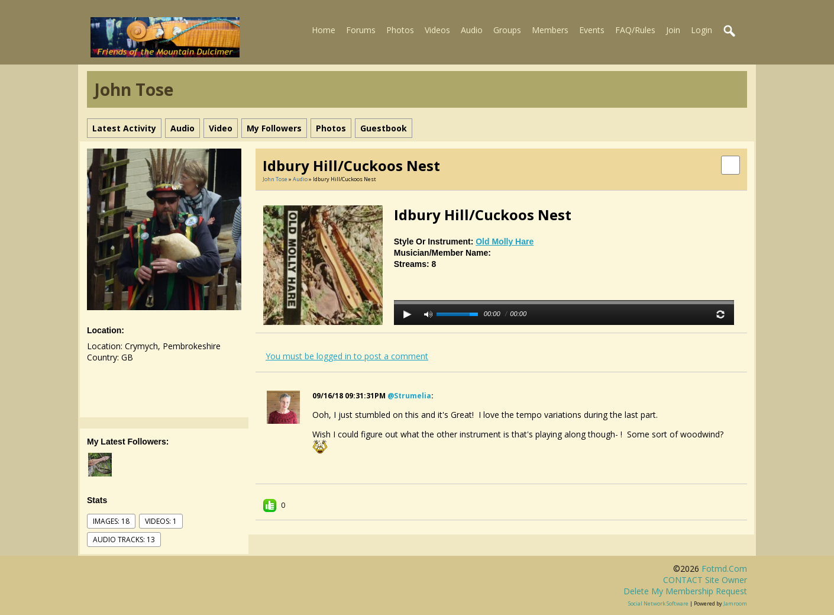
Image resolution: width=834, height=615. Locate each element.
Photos (400, 30)
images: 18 (111, 521)
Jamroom (735, 603)
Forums (361, 30)
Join (673, 30)
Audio (472, 30)
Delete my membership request (685, 591)
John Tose (275, 179)
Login (701, 30)
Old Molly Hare (505, 241)
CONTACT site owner (705, 579)
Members (550, 30)
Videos (437, 30)
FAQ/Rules (635, 30)
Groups (507, 30)
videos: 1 (161, 521)
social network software (658, 603)
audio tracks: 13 (124, 539)
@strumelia (409, 396)
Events (592, 30)
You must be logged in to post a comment (347, 356)
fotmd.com (724, 568)
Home (323, 30)
